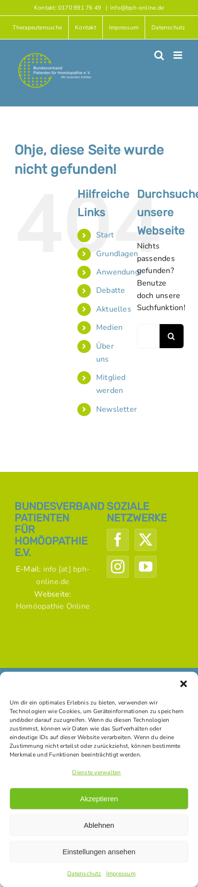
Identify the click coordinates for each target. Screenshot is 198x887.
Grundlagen (117, 253)
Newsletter (116, 409)
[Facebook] (118, 540)
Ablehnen (99, 825)
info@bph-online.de (137, 8)
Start (105, 235)
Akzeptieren (99, 799)
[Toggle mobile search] (159, 55)
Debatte (110, 290)
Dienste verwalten (96, 772)
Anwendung (117, 272)
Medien (109, 327)
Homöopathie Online (53, 606)
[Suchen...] (148, 336)
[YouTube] (146, 567)
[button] (183, 684)
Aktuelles (113, 309)
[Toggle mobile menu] (178, 55)
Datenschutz (84, 873)
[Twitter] (146, 540)
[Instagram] (118, 567)
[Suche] (172, 336)
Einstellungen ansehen (99, 852)
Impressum (121, 873)
